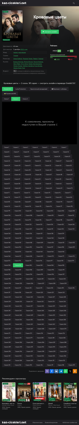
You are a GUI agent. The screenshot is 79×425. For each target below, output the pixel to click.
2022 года (23, 49)
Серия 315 (29, 365)
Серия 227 (51, 297)
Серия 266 (18, 328)
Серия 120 (7, 224)
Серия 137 (39, 233)
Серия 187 (18, 270)
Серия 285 (29, 342)
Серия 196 (50, 274)
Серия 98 (70, 206)
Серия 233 (51, 301)
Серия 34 (58, 165)
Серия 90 (59, 202)
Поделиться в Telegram (61, 371)
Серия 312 (62, 360)
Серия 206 (29, 283)
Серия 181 (18, 265)
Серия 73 (27, 192)
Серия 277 (7, 338)
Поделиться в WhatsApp (66, 371)
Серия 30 (17, 165)
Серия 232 (40, 301)
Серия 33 (48, 165)
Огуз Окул (24, 64)
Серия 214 (50, 288)
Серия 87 (28, 202)
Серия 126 (71, 224)
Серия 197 (61, 274)
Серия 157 (50, 247)
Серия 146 (7, 242)
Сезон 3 (25, 99)
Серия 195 (40, 274)
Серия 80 (28, 197)
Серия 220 (39, 292)
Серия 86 (17, 202)
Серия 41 (59, 170)
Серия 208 (52, 283)
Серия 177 (50, 260)
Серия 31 (27, 165)
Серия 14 (66, 152)
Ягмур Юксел (28, 62)
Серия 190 (51, 270)
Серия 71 (6, 192)
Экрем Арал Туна (19, 68)
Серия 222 (61, 292)
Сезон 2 (15, 99)
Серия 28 (69, 161)
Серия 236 (18, 306)
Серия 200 (29, 279)
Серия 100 (18, 211)
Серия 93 (17, 206)
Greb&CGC (7, 89)
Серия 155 (29, 247)
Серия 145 (61, 238)
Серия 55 (58, 179)
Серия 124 (50, 224)
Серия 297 (29, 351)
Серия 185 (61, 265)
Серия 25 (38, 161)
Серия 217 (7, 292)
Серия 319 (72, 365)
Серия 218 (18, 292)
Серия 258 (62, 319)
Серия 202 (51, 279)
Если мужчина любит (39, 403)
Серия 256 (40, 319)
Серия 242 (18, 310)
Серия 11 (36, 152)
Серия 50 (7, 179)
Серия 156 (39, 247)
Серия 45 (28, 174)
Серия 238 (40, 306)
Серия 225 (29, 297)
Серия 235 (7, 306)
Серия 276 (61, 333)
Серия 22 (7, 161)
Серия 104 (61, 211)
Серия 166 (7, 256)
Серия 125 (61, 224)
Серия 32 (38, 165)
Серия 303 (29, 356)
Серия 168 (29, 256)
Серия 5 (44, 147)
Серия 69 (59, 188)
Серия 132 (61, 229)
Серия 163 (39, 251)
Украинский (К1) (10, 93)
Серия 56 (69, 179)
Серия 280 (40, 338)
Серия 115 (28, 220)
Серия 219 (29, 292)
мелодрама (22, 52)
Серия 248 (18, 315)
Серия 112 (71, 215)
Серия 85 (7, 202)
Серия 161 (18, 251)
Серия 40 (48, 170)
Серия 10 (26, 152)
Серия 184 (50, 265)
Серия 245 (51, 310)
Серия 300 (63, 351)
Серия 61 (48, 183)
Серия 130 (39, 229)
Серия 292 (40, 347)
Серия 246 (62, 310)
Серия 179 (71, 260)
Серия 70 (70, 188)
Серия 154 (18, 247)
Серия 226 (40, 297)
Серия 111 (61, 215)
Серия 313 (7, 365)
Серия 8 (6, 152)
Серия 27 (58, 161)
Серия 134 (7, 233)
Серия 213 (39, 288)
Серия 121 (18, 224)
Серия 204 (7, 283)
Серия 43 (7, 174)
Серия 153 (7, 247)
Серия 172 (72, 256)
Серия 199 (18, 279)
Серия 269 (52, 328)
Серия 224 (18, 297)
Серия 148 (29, 242)
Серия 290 (18, 347)
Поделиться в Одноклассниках (75, 371)
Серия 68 (49, 188)
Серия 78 (7, 197)
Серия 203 (62, 279)
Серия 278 (18, 338)
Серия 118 (59, 220)
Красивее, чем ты (8, 403)
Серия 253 (7, 319)
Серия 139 (61, 233)
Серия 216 (71, 288)
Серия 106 (7, 215)
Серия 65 (17, 188)
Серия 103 (50, 211)
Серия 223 (7, 297)
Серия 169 (40, 256)
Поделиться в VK (56, 371)
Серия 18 (37, 156)
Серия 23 (17, 161)
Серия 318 (61, 365)
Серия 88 (38, 202)
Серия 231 (29, 301)
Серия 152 (72, 242)
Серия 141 (18, 238)
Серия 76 (57, 192)
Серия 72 (17, 192)
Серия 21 (67, 156)
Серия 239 (51, 306)
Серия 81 (38, 197)
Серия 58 (17, 183)
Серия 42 (69, 170)
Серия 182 (29, 265)
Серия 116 (38, 220)
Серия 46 (38, 174)
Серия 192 (7, 274)
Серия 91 (69, 202)
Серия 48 (59, 174)
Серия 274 (40, 333)
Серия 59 (28, 183)
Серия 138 (50, 233)
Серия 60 (38, 183)
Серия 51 (17, 179)
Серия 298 (40, 351)
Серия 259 (7, 324)
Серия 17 (27, 156)
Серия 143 (39, 238)
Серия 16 (17, 156)
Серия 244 (40, 310)
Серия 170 (51, 256)
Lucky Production (21, 89)
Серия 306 (62, 356)
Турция (15, 55)
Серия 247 (7, 315)
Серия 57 (7, 183)
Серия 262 (40, 324)
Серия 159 (72, 247)
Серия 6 (54, 147)
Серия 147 (18, 242)
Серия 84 (69, 197)
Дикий (50, 403)
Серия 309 (29, 360)
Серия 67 (38, 188)
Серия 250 (41, 315)
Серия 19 (47, 156)
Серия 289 (7, 347)
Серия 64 (7, 188)
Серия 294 (63, 347)
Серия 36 (7, 170)
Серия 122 (28, 224)
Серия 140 (7, 238)
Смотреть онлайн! (51, 32)
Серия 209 (63, 283)
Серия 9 (16, 152)
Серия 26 (48, 161)
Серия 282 (62, 338)
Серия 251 (52, 315)
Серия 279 (29, 338)
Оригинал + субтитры (59, 89)
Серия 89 (49, 202)
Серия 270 (63, 328)
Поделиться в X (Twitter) (70, 371)
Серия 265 (7, 328)
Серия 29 (7, 165)
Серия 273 (29, 333)
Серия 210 (7, 288)
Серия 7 (63, 147)
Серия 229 (7, 301)
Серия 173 (7, 260)
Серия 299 (52, 351)
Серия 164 (50, 251)
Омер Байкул (17, 58)
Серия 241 (7, 310)
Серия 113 (7, 220)
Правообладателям (51, 422)
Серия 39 (38, 170)
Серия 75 (47, 192)
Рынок (19, 403)
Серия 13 (56, 152)
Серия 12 (46, 152)
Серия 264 (62, 324)
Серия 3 (25, 147)
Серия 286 (41, 342)
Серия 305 (51, 356)
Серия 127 (7, 229)
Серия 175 (28, 260)
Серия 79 (17, 197)
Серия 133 (71, 229)
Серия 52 (27, 179)
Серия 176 (39, 260)
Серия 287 (52, 342)
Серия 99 (7, 211)
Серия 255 (29, 319)
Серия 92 (7, 206)
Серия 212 (28, 288)
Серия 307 (7, 360)
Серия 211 (18, 288)
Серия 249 (29, 315)
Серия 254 (18, 319)
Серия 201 (40, 279)
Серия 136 (29, 233)
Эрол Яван (16, 64)
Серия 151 (61, 242)
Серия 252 (62, 315)
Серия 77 (68, 192)
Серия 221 (50, 292)
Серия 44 (17, 174)
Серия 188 (29, 270)
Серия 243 (29, 310)
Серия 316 (39, 365)
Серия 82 (48, 197)
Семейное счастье (70, 403)
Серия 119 (70, 220)
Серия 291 (30, 347)
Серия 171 (61, 256)
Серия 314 (18, 365)
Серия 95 (38, 206)
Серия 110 (50, 215)
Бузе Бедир (38, 66)
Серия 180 (7, 265)
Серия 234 (62, 301)
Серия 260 (18, 324)
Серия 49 (70, 174)
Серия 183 (39, 265)
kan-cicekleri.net (14, 3)
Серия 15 (7, 156)
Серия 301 (7, 356)
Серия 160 (7, 251)
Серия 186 (7, 270)
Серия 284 (18, 342)
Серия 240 (62, 306)
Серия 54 (48, 179)
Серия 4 (35, 147)
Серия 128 (18, 229)
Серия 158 (61, 247)
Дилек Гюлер (17, 66)
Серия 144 (50, 238)
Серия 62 (59, 183)
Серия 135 (18, 233)
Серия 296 (18, 351)
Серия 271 (7, 333)
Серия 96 (49, 206)
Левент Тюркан (38, 58)
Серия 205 (18, 283)
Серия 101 (28, 211)
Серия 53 (38, 179)
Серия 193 (18, 274)
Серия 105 (72, 211)
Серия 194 (29, 274)
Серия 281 (51, 338)
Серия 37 (17, 170)
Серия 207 (41, 283)
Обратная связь (38, 422)
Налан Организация (35, 64)
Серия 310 (41, 360)
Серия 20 (57, 156)
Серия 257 (51, 319)
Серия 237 (29, 306)
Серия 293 (51, 347)
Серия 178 (60, 260)
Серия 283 (7, 342)
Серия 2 (15, 147)
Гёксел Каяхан (38, 62)
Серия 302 (18, 356)
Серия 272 (18, 333)
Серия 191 (61, 270)
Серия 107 (18, 215)
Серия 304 (40, 356)
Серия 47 (49, 174)
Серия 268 (40, 328)
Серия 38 (28, 170)
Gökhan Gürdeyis (28, 66)
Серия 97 (59, 206)
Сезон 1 (6, 99)
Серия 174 (18, 260)
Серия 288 (63, 342)
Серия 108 (29, 215)
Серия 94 (28, 206)
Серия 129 (29, 229)
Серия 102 (39, 211)
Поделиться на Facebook (52, 371)
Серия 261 (29, 324)
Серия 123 (39, 224)
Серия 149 (40, 242)
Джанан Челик (27, 58)
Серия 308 (18, 360)
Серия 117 (49, 220)
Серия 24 (28, 161)
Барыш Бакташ (18, 62)
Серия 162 (29, 251)
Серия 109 (40, 215)
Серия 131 (50, 229)
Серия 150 (51, 242)
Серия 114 (17, 220)
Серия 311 (51, 360)
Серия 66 (28, 188)
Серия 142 (29, 238)
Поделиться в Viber (47, 371)
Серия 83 (59, 197)
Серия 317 (50, 365)
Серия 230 (18, 301)
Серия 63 (69, 183)
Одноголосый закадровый (38, 89)
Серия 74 (37, 192)
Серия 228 (62, 297)
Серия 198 (7, 279)
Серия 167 (18, 256)
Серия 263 (51, 324)
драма (15, 52)
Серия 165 (61, 251)
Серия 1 (6, 147)
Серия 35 (69, 165)
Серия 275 (50, 333)
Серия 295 (7, 351)
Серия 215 (61, 288)
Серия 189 (40, 270)
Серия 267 (29, 328)
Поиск (74, 3)
